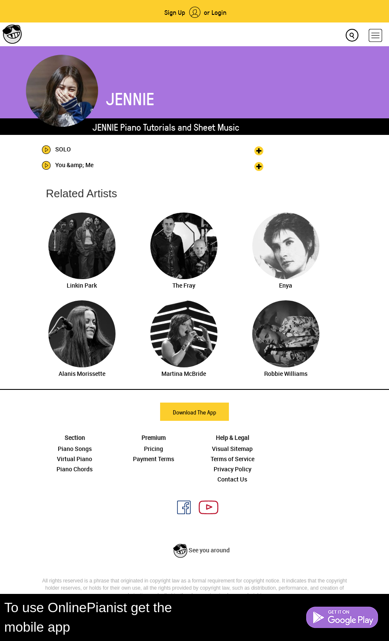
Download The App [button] (194, 412)
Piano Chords (74, 469)
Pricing (153, 449)
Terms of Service (232, 459)
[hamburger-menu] (375, 35)
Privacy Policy (232, 469)
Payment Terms (153, 459)
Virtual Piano (74, 459)
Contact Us (232, 479)
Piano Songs (75, 449)
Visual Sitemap (232, 449)
